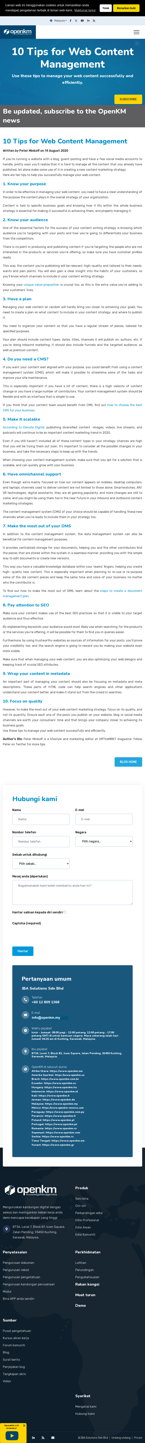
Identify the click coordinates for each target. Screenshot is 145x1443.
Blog (6, 1352)
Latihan (80, 1263)
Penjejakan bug (14, 1367)
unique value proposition (41, 284)
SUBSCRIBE (128, 99)
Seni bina (81, 1198)
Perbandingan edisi (89, 1213)
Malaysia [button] (57, 20)
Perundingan (84, 1270)
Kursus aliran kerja (16, 1338)
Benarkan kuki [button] (126, 8)
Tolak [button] (105, 8)
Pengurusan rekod (16, 1270)
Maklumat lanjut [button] (85, 10)
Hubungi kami (85, 1414)
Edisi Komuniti (85, 1234)
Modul (7, 1291)
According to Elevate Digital (23, 427)
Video (7, 1381)
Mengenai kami (85, 1406)
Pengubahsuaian (87, 1277)
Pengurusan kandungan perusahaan (29, 1284)
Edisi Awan (83, 1227)
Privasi (138, 1437)
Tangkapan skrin (14, 1374)
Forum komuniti (14, 1345)
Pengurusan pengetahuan (21, 1277)
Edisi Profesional (87, 1220)
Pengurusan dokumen (18, 1263)
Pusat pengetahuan (17, 1331)
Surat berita (11, 1359)
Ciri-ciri (80, 1206)
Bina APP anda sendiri (18, 1299)
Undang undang (121, 1437)
